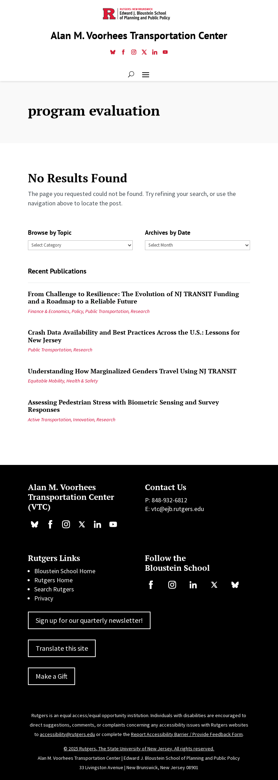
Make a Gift (51, 676)
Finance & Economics (49, 311)
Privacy (43, 598)
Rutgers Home (53, 580)
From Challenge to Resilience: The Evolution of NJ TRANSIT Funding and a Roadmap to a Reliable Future (133, 298)
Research (140, 311)
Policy (77, 311)
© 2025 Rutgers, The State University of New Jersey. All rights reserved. (139, 748)
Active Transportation (49, 419)
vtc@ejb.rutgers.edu (177, 509)
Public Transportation (107, 311)
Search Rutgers (54, 589)
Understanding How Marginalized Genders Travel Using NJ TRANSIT (132, 371)
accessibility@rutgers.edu (67, 734)
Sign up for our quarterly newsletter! (89, 620)
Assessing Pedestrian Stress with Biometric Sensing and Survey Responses (123, 406)
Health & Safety (82, 381)
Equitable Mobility (46, 381)
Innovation (83, 419)
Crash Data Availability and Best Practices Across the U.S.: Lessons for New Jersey (134, 336)
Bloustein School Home (64, 571)
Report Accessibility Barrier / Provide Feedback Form (187, 734)
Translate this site (62, 648)
